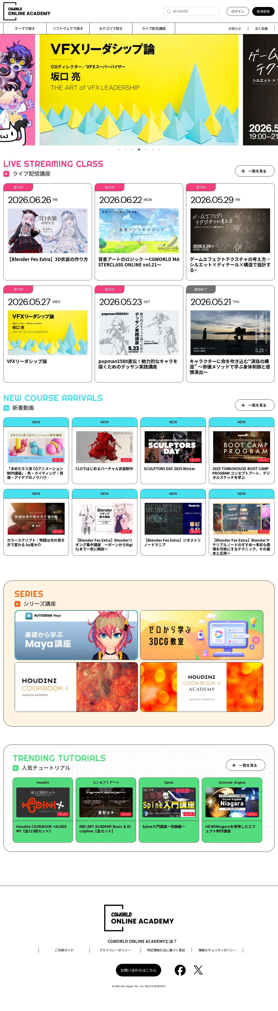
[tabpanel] (135, 90)
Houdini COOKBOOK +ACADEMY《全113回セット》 (41, 829)
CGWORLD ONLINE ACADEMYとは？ (142, 941)
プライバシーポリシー (115, 950)
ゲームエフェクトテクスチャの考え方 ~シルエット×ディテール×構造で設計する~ (230, 264)
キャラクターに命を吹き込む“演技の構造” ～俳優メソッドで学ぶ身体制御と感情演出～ (230, 366)
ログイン (237, 11)
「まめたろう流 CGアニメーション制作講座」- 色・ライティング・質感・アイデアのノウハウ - (35, 473)
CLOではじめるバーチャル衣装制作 (104, 468)
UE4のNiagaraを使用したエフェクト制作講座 (230, 829)
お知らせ (235, 28)
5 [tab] (146, 150)
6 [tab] (152, 150)
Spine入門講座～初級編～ (163, 826)
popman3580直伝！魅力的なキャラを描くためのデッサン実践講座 (138, 364)
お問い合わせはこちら (138, 970)
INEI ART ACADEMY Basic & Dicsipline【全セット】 (105, 829)
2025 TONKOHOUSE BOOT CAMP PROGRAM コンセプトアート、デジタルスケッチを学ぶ (241, 473)
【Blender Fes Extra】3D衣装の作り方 (47, 259)
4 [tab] (139, 150)
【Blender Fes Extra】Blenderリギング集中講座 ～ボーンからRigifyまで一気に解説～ (104, 545)
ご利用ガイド (64, 950)
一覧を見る (257, 171)
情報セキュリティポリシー (217, 950)
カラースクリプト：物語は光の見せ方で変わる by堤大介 (36, 542)
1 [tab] (118, 150)
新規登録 (263, 11)
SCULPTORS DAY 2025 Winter (169, 468)
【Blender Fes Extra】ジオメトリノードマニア (172, 542)
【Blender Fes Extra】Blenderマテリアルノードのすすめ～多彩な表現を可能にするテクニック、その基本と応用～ (241, 547)
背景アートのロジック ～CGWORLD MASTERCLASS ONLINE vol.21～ (138, 262)
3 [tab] (132, 150)
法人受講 (261, 28)
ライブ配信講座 (154, 28)
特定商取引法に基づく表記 (166, 950)
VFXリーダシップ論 (27, 361)
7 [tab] (159, 150)
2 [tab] (125, 150)
